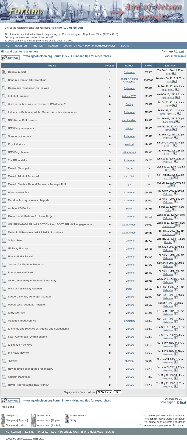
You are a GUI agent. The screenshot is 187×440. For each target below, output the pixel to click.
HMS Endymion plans (21, 128)
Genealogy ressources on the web (28, 88)
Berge (129, 168)
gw (129, 184)
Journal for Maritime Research (26, 264)
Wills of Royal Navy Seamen (25, 288)
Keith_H (129, 144)
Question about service (22, 320)
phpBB (18, 438)
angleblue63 (168, 90)
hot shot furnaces (18, 96)
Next (181, 51)
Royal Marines (16, 144)
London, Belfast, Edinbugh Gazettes (29, 296)
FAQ (7, 45)
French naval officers (21, 272)
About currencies (18, 192)
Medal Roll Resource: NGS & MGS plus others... (36, 232)
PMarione (129, 72)
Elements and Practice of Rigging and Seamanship (38, 328)
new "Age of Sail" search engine (27, 336)
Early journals (16, 312)
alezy (168, 74)
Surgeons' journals (19, 136)
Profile (37, 45)
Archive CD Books (19, 208)
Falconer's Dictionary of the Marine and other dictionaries (42, 112)
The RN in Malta (17, 160)
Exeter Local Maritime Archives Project (31, 216)
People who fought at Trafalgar (26, 304)
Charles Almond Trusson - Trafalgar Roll (42, 184)
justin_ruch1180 (168, 114)
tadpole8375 (129, 96)
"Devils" (13, 360)
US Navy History (18, 248)
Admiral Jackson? (28, 176)
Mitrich (129, 128)
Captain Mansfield (19, 376)
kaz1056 (129, 176)
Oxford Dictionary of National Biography (32, 280)
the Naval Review (18, 352)
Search (53, 45)
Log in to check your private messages (89, 45)
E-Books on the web (20, 344)
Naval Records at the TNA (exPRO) (29, 384)
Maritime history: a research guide (28, 200)
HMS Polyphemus (18, 152)
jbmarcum (129, 320)
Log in (125, 45)
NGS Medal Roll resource (23, 120)
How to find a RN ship (21, 256)
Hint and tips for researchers (19, 51)
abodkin (129, 361)
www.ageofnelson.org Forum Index (46, 56)
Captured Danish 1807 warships (27, 80)
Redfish (168, 242)
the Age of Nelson (70, 27)
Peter (129, 208)
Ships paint (24, 168)
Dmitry (129, 104)
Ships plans (15, 240)
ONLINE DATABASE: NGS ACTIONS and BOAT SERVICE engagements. (50, 224)
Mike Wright (129, 152)
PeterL (168, 82)
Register (21, 45)
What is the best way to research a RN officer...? (37, 104)
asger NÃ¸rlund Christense (129, 80)
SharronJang (168, 122)
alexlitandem (129, 120)
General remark (17, 72)
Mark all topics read (175, 56)
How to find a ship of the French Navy (30, 368)
